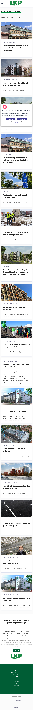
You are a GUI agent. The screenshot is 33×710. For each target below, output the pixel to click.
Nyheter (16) (4, 17)
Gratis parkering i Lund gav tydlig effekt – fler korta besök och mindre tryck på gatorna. (16, 48)
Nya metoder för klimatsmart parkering (14, 450)
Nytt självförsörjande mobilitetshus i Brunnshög (16, 599)
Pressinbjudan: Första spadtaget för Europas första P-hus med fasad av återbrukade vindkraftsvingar (16, 272)
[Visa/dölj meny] (2, 3)
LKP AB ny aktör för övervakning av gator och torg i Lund (16, 524)
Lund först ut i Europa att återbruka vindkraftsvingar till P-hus (16, 233)
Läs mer (16, 650)
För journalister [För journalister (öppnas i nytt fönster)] (16, 703)
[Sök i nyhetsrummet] (31, 3)
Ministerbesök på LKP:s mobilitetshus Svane (11, 562)
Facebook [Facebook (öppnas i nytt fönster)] (16, 687)
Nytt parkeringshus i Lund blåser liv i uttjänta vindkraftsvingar (16, 84)
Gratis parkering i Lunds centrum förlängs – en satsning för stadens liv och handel (15, 160)
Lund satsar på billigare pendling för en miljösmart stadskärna (16, 345)
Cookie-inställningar (16, 122)
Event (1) (19, 17)
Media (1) (12, 17)
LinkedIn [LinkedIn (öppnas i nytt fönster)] (16, 683)
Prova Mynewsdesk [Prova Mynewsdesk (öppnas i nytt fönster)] (16, 700)
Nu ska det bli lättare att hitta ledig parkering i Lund (16, 365)
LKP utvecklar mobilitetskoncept (15, 411)
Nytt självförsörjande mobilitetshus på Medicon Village (16, 487)
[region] (16, 115)
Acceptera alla (22, 119)
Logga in (16, 707)
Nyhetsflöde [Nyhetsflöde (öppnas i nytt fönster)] (16, 705)
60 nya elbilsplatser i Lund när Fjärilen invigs (14, 308)
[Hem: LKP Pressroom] (16, 3)
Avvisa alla (10, 119)
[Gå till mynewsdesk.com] (16, 696)
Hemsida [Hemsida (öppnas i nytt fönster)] (16, 681)
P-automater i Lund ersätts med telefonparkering (15, 196)
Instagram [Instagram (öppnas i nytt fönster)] (16, 685)
